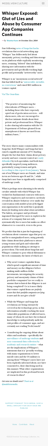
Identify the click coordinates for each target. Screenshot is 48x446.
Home (14, 424)
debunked (6, 161)
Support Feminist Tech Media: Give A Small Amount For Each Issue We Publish (24, 405)
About (31, 424)
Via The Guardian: (10, 94)
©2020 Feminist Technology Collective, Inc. (23, 437)
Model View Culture (15, 3)
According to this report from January (20, 170)
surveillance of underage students (23, 338)
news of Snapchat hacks (27, 48)
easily (41, 158)
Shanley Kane (12, 40)
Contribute (23, 424)
